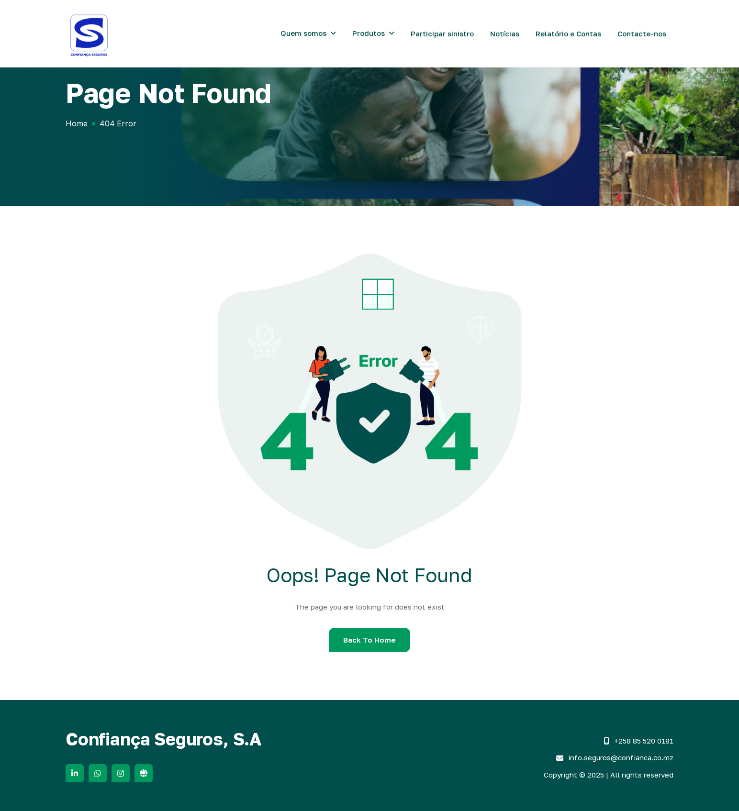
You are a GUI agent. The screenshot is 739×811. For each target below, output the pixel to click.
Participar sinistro (442, 33)
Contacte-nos (641, 33)
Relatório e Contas (568, 33)
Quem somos (303, 33)
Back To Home (369, 639)
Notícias (504, 33)
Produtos (368, 33)
